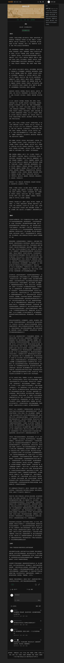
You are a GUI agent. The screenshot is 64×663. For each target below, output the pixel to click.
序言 (18, 19)
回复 (26, 616)
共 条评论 (13, 606)
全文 (21, 19)
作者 (25, 19)
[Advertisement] (52, 47)
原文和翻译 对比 (25, 30)
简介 (28, 19)
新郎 (32, 589)
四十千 (15, 589)
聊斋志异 (28, 27)
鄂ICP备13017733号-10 (32, 656)
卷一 (31, 27)
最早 (40, 606)
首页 (15, 1)
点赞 (23, 616)
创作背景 (33, 19)
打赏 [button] (12, 584)
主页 (25, 27)
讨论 (20, 1)
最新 (37, 606)
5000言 (10, 2)
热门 (17, 1)
